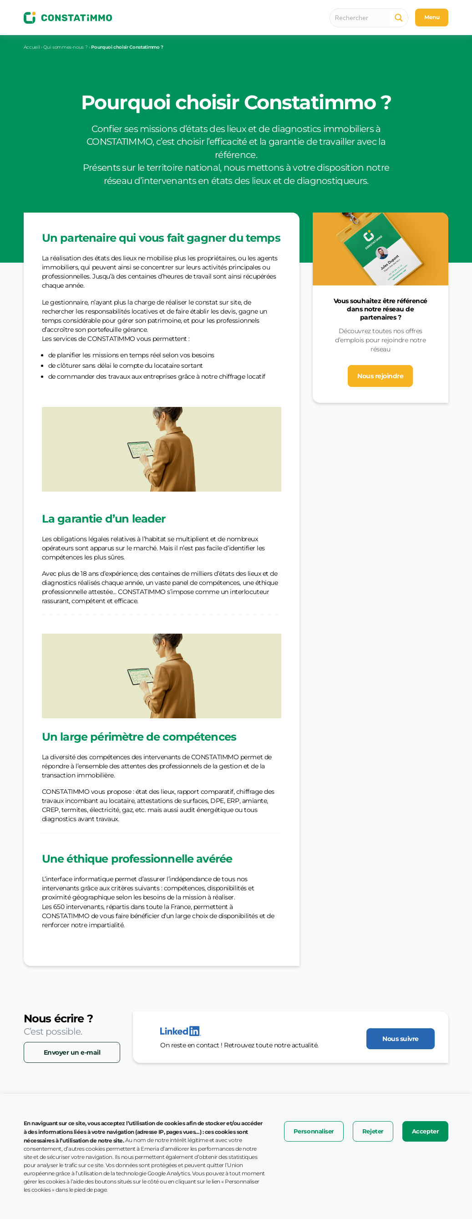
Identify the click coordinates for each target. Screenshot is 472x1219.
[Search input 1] (362, 17)
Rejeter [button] (373, 1131)
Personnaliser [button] (314, 1131)
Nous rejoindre (380, 376)
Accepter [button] (425, 1131)
